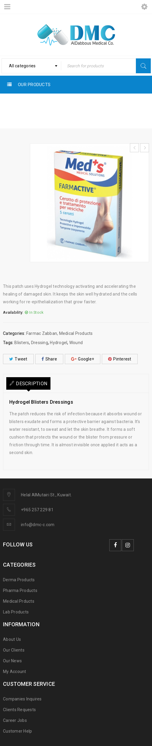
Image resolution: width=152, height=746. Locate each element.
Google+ (82, 359)
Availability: (13, 312)
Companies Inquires (22, 699)
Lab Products (16, 612)
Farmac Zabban (86, 112)
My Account (14, 671)
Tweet (18, 359)
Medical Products (43, 112)
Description (31, 383)
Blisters (21, 342)
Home (10, 112)
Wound (76, 342)
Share (49, 359)
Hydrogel (58, 342)
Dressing (39, 342)
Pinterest (119, 359)
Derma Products (19, 579)
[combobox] (31, 65)
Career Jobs (15, 720)
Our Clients (13, 650)
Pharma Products (20, 590)
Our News (12, 660)
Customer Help (17, 731)
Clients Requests (19, 709)
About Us (12, 639)
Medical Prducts (18, 601)
